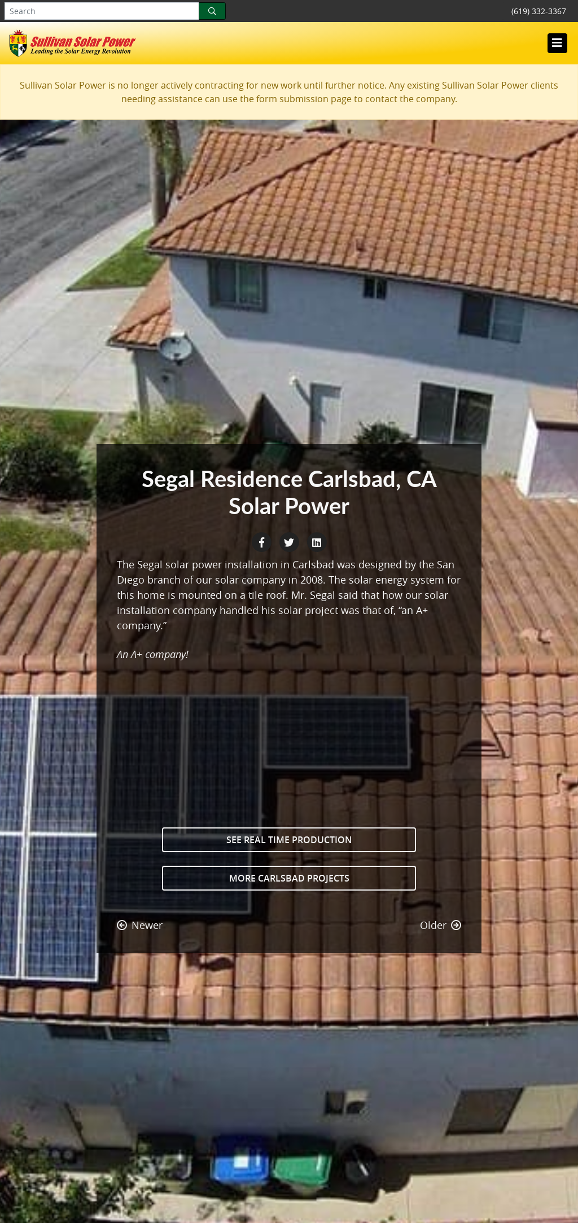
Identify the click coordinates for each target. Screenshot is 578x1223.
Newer (140, 925)
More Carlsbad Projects (289, 878)
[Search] (212, 11)
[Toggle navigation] (557, 43)
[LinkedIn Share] (316, 541)
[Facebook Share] (262, 541)
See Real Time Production (289, 840)
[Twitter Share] (290, 541)
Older (440, 925)
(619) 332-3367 (538, 11)
